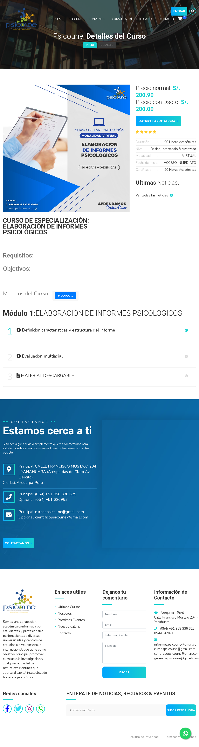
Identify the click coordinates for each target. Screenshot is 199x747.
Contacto (63, 635)
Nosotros (63, 615)
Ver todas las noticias (154, 195)
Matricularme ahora (158, 121)
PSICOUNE (75, 21)
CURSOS (55, 21)
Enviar (124, 674)
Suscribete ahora (181, 712)
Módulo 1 (65, 296)
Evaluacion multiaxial (35, 358)
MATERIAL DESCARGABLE (40, 378)
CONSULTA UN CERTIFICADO (132, 21)
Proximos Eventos (70, 622)
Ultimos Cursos (67, 609)
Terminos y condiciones (180, 739)
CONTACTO (166, 21)
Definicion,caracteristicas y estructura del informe (61, 332)
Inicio (90, 45)
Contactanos (18, 545)
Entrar (179, 13)
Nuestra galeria (67, 629)
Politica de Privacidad (144, 739)
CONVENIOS (97, 21)
